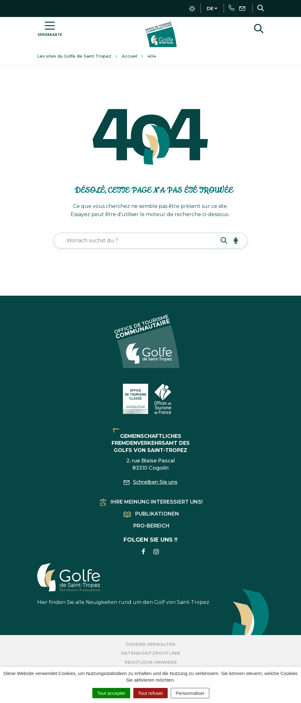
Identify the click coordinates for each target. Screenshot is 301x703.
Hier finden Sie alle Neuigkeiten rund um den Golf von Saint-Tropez (123, 584)
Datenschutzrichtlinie (150, 653)
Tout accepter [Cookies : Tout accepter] (111, 693)
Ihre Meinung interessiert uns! (151, 502)
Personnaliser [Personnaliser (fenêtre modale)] (190, 693)
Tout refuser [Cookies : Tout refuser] (150, 693)
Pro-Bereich (151, 526)
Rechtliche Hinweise (150, 662)
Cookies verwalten (150, 644)
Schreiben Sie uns (150, 482)
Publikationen (151, 514)
